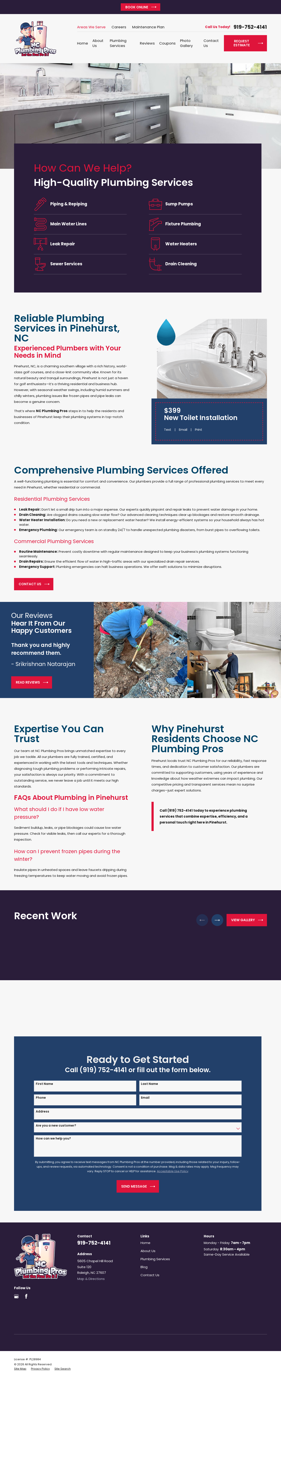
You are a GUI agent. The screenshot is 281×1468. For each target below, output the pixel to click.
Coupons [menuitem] (167, 43)
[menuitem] (20, 1369)
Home (145, 1242)
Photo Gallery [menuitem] (186, 43)
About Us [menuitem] (97, 43)
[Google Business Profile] (16, 1296)
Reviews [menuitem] (147, 43)
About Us (147, 1251)
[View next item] (217, 920)
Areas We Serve (91, 27)
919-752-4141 (250, 27)
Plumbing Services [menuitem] (118, 43)
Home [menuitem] (82, 43)
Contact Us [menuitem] (211, 43)
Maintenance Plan (148, 27)
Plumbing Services (155, 1259)
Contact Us (149, 1275)
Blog (144, 1267)
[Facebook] (26, 1296)
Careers (119, 27)
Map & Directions (91, 1278)
